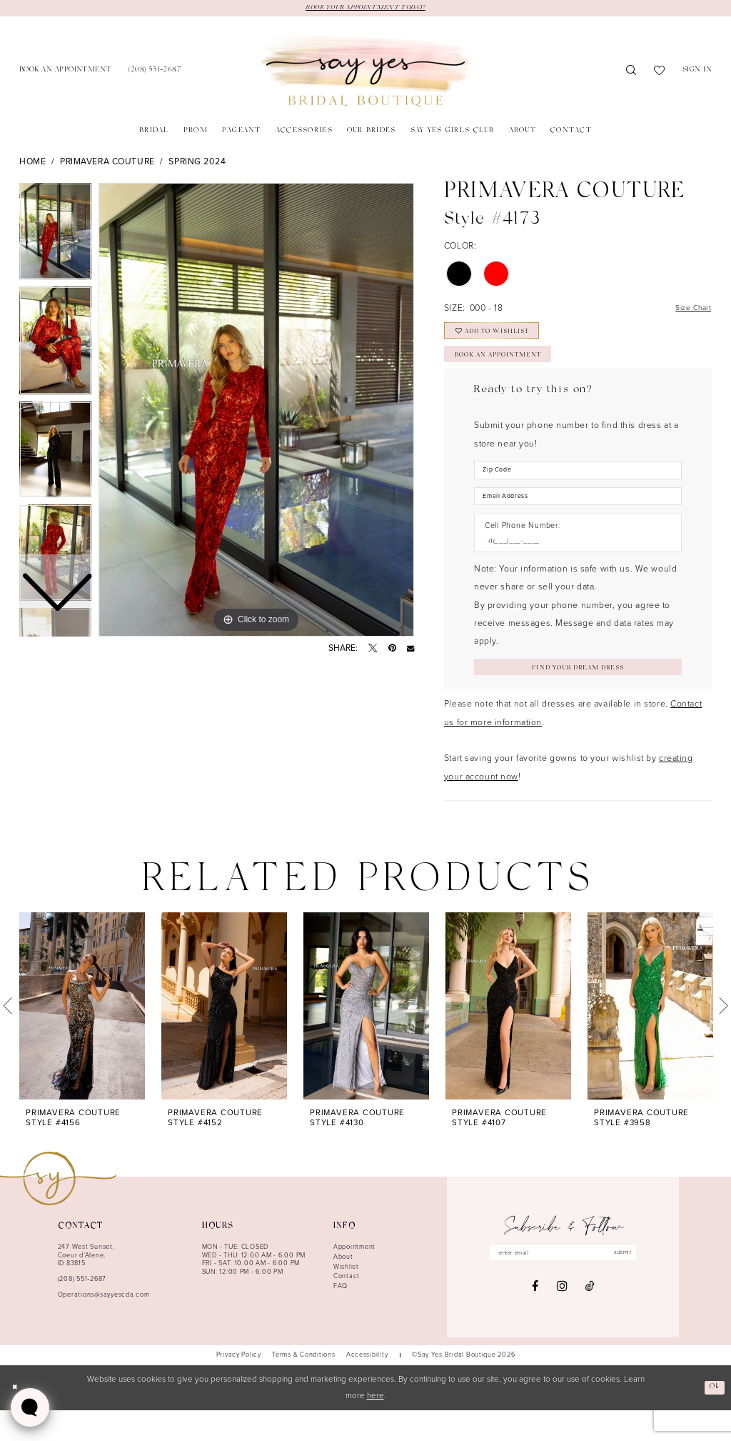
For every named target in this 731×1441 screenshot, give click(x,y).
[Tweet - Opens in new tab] (372, 649)
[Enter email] (563, 1286)
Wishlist (346, 1298)
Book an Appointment (512, 371)
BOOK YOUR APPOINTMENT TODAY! (365, 9)
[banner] (365, 72)
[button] (697, 72)
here (375, 1427)
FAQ (340, 1317)
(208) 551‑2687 (82, 1310)
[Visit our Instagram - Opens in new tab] (562, 1321)
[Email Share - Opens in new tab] (410, 649)
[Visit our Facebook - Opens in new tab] (535, 1320)
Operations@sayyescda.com (104, 1326)
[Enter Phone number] (572, 567)
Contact (346, 1307)
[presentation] (82, 1037)
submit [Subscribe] (635, 1285)
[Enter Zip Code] (578, 488)
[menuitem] (65, 72)
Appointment (354, 1278)
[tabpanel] (256, 411)
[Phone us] (154, 72)
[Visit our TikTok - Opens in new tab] (590, 1320)
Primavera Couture (107, 163)
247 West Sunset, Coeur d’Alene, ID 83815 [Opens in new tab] (86, 1286)
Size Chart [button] (688, 310)
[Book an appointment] (65, 72)
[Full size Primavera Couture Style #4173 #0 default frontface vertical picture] (256, 411)
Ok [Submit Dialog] (713, 1418)
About (343, 1288)
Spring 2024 (197, 163)
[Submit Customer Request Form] (578, 695)
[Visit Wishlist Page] (659, 73)
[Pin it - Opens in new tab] (392, 649)
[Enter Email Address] (578, 518)
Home (32, 163)
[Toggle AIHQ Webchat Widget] (30, 1407)
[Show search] (631, 73)
